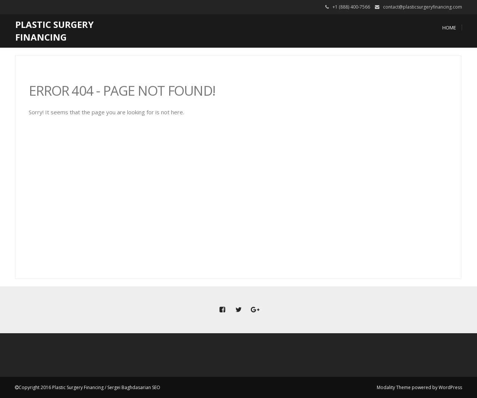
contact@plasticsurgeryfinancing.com (422, 7)
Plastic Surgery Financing (54, 30)
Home (449, 27)
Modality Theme (394, 387)
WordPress (450, 387)
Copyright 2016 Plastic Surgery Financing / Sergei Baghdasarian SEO (89, 387)
